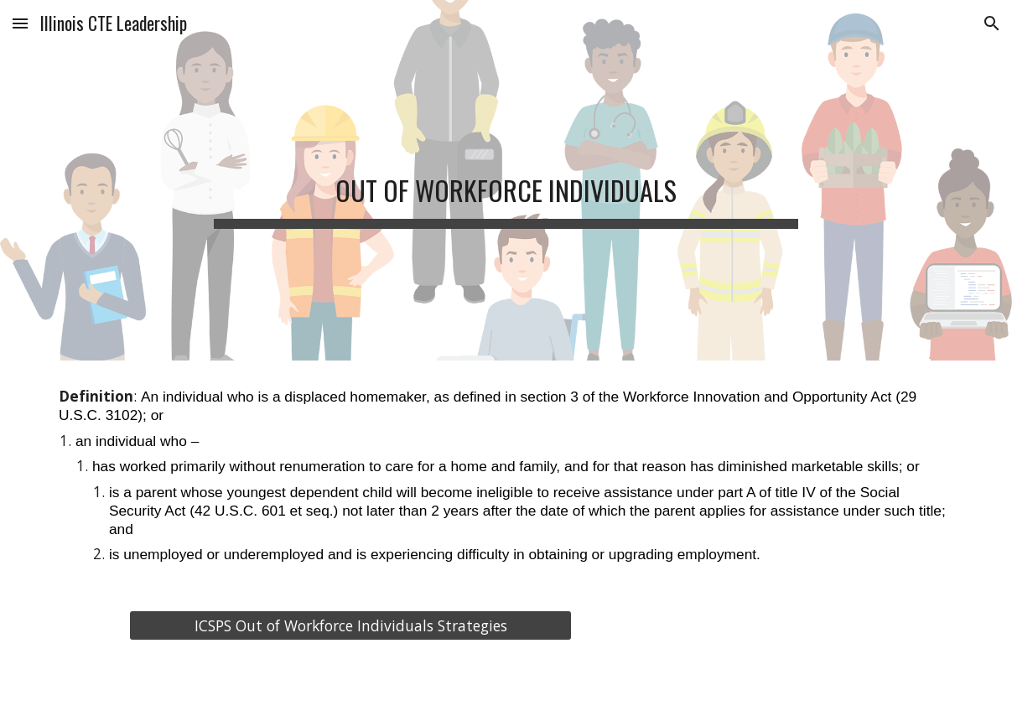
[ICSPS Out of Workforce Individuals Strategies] (350, 626)
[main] (506, 180)
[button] (20, 23)
